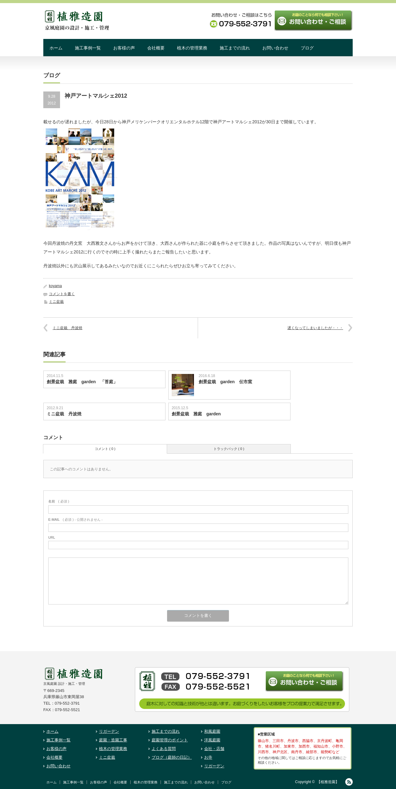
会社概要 (156, 47)
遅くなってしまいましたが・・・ (315, 328)
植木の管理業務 (192, 47)
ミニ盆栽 (56, 301)
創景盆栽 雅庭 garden (196, 413)
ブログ (307, 47)
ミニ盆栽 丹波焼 (67, 328)
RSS (349, 782)
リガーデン (109, 731)
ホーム (56, 47)
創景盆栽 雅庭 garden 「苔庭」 (82, 381)
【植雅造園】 (328, 782)
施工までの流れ (235, 47)
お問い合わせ (275, 47)
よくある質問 (164, 748)
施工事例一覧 (88, 47)
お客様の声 (124, 47)
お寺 (208, 757)
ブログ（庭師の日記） (172, 757)
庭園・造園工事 (113, 740)
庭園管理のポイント (170, 740)
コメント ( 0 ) (105, 449)
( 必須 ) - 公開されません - (75, 519)
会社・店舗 (214, 748)
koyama (55, 286)
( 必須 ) (58, 501)
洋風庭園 (212, 740)
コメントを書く (62, 294)
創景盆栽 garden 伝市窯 (225, 381)
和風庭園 (212, 731)
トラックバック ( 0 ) (228, 449)
